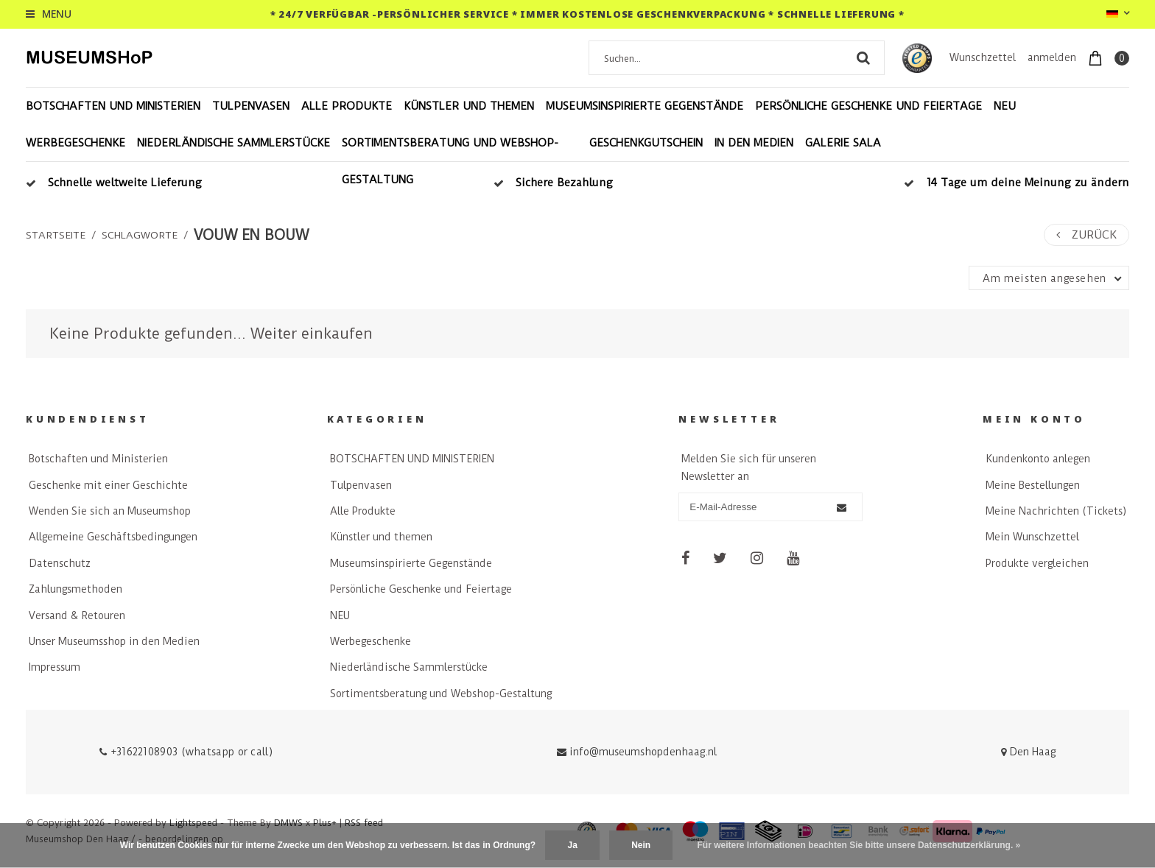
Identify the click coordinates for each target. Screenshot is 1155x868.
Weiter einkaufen (311, 333)
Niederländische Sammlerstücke (233, 142)
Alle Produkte (346, 106)
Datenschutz (60, 563)
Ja (572, 845)
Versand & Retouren (77, 615)
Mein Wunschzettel (1032, 537)
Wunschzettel (982, 57)
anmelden (1052, 57)
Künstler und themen (469, 106)
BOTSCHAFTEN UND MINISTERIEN (113, 106)
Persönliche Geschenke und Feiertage (868, 106)
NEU (1005, 106)
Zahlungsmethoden (75, 589)
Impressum (54, 667)
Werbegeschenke (75, 142)
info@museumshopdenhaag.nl (637, 752)
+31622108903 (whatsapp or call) (186, 752)
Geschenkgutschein (646, 142)
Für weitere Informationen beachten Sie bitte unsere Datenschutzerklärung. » (859, 845)
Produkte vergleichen (1037, 563)
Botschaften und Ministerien (98, 459)
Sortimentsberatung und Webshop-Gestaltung (450, 161)
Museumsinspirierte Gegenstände (644, 106)
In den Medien (754, 142)
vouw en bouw (251, 235)
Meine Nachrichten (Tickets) (1056, 511)
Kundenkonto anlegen (1038, 459)
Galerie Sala (843, 142)
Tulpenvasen (250, 106)
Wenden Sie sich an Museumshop (110, 511)
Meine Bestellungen (1033, 485)
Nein (640, 845)
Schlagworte (140, 235)
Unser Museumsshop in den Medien (114, 641)
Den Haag (1028, 752)
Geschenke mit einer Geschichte (108, 485)
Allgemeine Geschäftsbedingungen (113, 537)
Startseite (55, 235)
